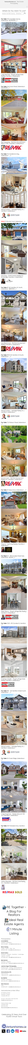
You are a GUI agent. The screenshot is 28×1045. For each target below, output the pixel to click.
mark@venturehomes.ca (14, 987)
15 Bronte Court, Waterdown (12, 221)
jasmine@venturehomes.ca (15, 969)
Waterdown (16, 76)
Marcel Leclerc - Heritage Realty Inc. (12, 209)
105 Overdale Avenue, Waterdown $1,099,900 (10, 19)
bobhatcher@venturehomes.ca (16, 963)
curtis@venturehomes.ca (15, 944)
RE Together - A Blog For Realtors (14, 911)
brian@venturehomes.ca (14, 950)
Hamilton (9, 76)
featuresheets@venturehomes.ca (9, 1007)
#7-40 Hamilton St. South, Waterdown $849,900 (11, 288)
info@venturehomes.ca (6, 1000)
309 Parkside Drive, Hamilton (13, 826)
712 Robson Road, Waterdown (14, 422)
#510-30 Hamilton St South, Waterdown (12, 355)
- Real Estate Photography (14, 2)
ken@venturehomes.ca (14, 981)
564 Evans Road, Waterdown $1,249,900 (13, 87)
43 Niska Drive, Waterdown (12, 490)
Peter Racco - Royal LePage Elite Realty (13, 611)
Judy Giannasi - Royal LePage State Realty (12, 75)
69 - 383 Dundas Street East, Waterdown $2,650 (12, 556)
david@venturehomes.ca (15, 957)
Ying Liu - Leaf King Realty (9, 544)
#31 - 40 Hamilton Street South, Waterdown (13, 691)
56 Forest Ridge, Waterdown (13, 758)
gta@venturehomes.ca (14, 975)
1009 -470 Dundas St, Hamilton (14, 623)
